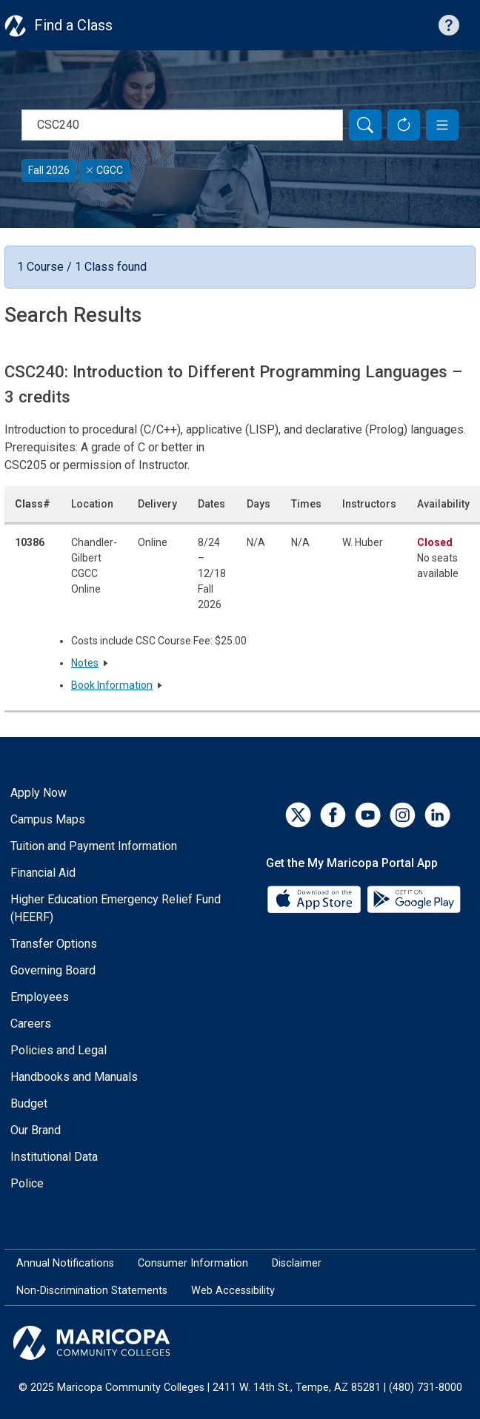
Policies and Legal (58, 1050)
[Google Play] (413, 898)
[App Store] (315, 898)
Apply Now (38, 793)
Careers (30, 1024)
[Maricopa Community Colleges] (240, 1343)
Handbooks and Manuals (74, 1077)
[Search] (365, 125)
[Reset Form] (403, 125)
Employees (39, 997)
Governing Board (53, 970)
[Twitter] (298, 815)
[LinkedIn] (437, 815)
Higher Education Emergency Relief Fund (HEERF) (115, 908)
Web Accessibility (233, 1290)
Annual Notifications (65, 1263)
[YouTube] (368, 815)
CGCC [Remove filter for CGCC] (104, 170)
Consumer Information (193, 1263)
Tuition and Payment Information (93, 846)
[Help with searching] (449, 25)
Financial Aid (43, 873)
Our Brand (35, 1130)
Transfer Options (53, 944)
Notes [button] (85, 663)
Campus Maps (47, 819)
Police (27, 1183)
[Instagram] (403, 815)
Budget (28, 1103)
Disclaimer (296, 1263)
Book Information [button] (112, 685)
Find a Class (73, 25)
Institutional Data (54, 1157)
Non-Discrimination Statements (91, 1290)
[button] (442, 125)
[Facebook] (333, 815)
